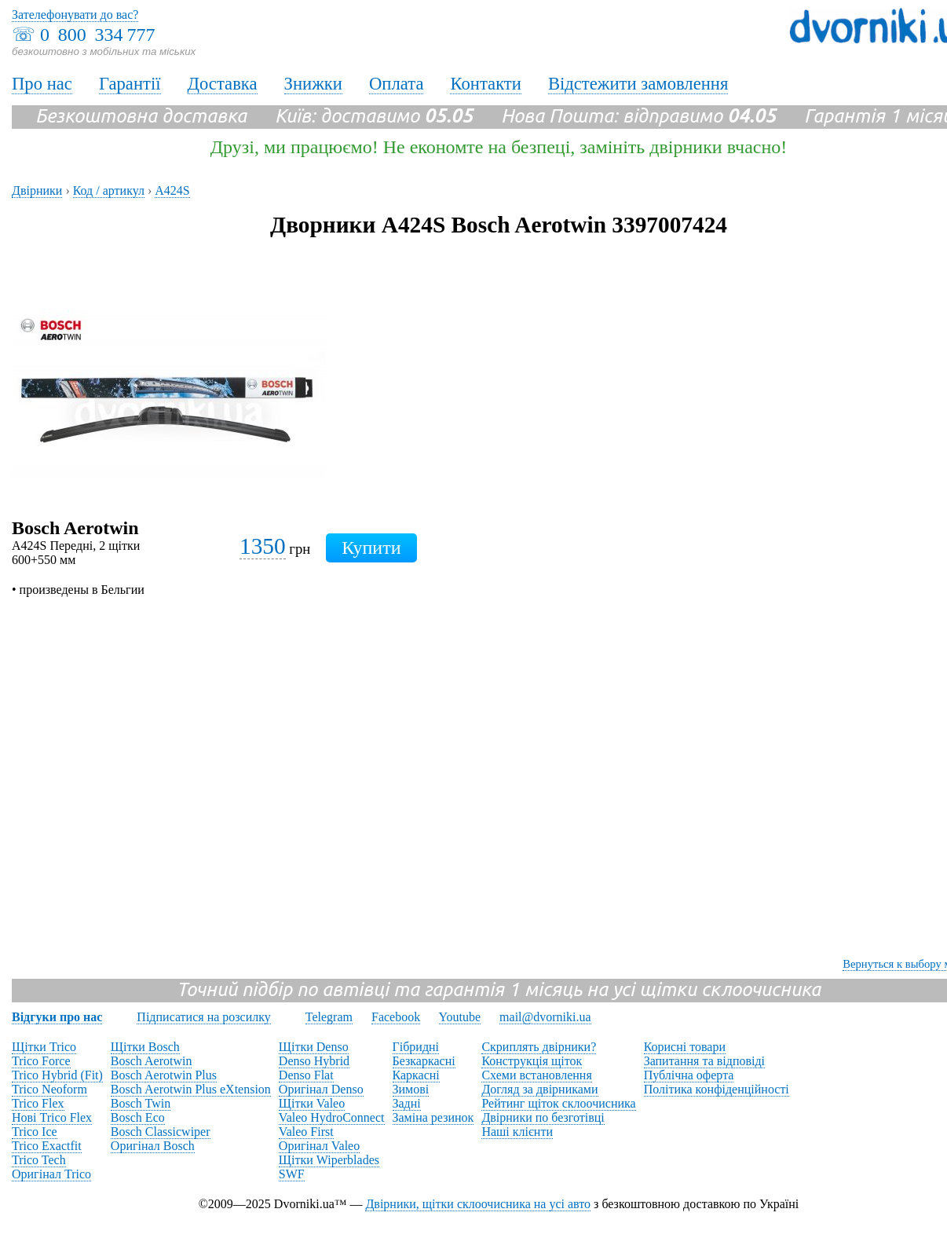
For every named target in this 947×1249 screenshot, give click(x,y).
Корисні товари (685, 1046)
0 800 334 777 (97, 34)
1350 (262, 546)
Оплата (396, 83)
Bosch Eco (138, 1117)
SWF (292, 1174)
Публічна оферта (689, 1075)
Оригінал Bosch (153, 1145)
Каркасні (416, 1075)
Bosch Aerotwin (151, 1061)
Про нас (42, 83)
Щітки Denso (314, 1046)
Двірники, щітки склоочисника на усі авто (478, 1204)
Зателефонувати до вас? (75, 14)
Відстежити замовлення (638, 83)
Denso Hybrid (314, 1061)
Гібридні (416, 1046)
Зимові (411, 1089)
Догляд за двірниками (539, 1089)
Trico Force (41, 1061)
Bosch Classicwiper (160, 1131)
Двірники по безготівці (542, 1117)
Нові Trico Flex (52, 1117)
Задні (407, 1103)
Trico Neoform (49, 1089)
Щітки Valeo (312, 1103)
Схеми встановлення (536, 1075)
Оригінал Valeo (319, 1145)
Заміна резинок (433, 1117)
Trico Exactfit (47, 1145)
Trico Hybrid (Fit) (57, 1075)
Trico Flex (38, 1103)
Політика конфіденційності (716, 1089)
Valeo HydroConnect (332, 1117)
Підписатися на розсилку (203, 1017)
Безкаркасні (424, 1061)
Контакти (485, 83)
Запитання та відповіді (704, 1061)
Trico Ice (34, 1131)
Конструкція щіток (531, 1061)
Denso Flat (306, 1075)
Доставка (223, 83)
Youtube (460, 1017)
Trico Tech (39, 1160)
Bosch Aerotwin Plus (164, 1075)
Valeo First (306, 1131)
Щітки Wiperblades (329, 1160)
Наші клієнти (517, 1131)
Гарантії (130, 83)
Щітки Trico (44, 1046)
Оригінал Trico (51, 1174)
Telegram (329, 1017)
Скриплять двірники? (538, 1046)
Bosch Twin (140, 1103)
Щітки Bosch (145, 1046)
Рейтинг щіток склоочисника (558, 1103)
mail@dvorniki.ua (545, 1017)
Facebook (395, 1017)
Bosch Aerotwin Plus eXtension (191, 1089)
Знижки (313, 83)
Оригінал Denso (321, 1089)
